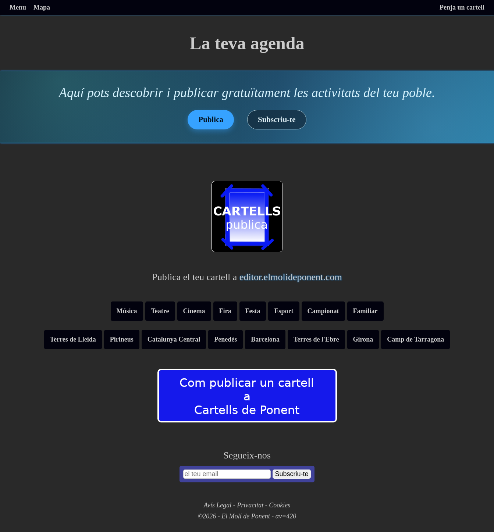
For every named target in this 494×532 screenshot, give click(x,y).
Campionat (323, 311)
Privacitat (250, 505)
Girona (363, 339)
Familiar (365, 311)
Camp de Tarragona (415, 339)
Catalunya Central (174, 339)
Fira (225, 311)
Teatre (160, 311)
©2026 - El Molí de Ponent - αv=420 (247, 516)
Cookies (279, 505)
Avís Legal (218, 505)
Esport (283, 311)
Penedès (225, 339)
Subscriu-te (277, 119)
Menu (18, 7)
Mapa (41, 7)
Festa (252, 311)
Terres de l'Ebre (316, 339)
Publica (210, 119)
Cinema (194, 311)
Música (127, 311)
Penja (462, 7)
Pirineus (122, 339)
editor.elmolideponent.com (290, 277)
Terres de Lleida (73, 339)
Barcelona (265, 339)
